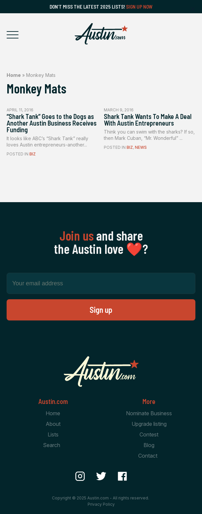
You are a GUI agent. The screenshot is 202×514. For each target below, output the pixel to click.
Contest (149, 434)
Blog (148, 445)
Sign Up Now (139, 7)
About (53, 424)
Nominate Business (149, 413)
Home (14, 75)
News (141, 147)
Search (51, 445)
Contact (147, 455)
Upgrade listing (149, 424)
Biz (32, 153)
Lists (53, 434)
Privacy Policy (101, 504)
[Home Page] (101, 34)
